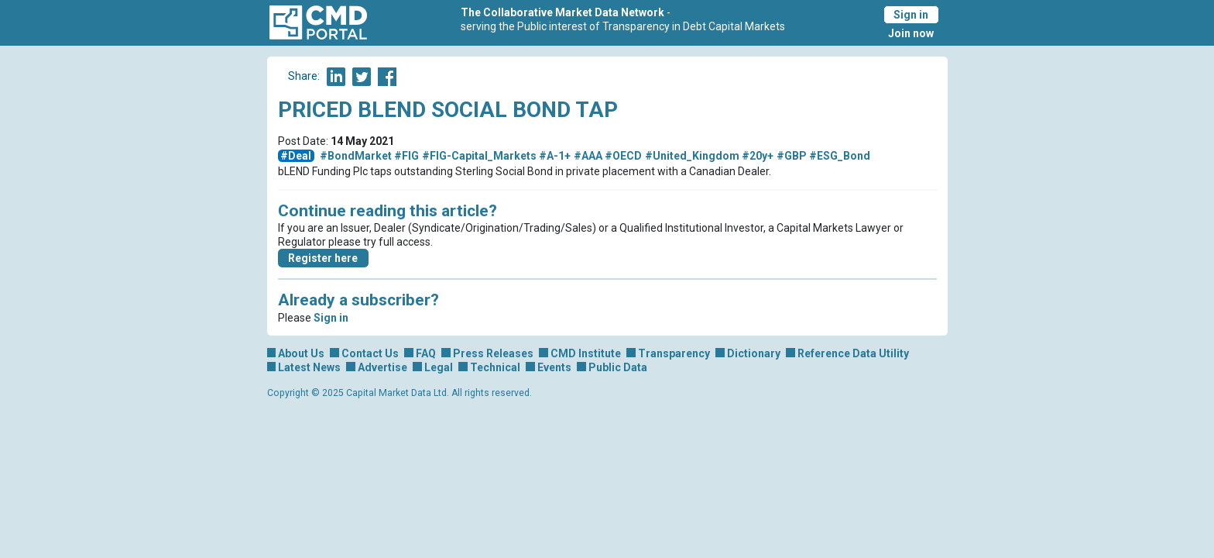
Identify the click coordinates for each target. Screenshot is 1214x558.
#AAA (588, 156)
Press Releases (493, 353)
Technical (495, 367)
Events (554, 367)
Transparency (674, 353)
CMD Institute (585, 353)
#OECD (623, 156)
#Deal (295, 156)
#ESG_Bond (839, 156)
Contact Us (370, 353)
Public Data (617, 367)
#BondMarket (356, 156)
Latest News (309, 367)
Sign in (910, 15)
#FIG (406, 156)
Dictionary (753, 353)
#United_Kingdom (692, 156)
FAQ (426, 353)
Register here (323, 258)
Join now (911, 33)
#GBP (792, 156)
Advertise (382, 367)
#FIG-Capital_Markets (479, 156)
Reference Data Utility (853, 353)
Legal (438, 367)
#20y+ (757, 156)
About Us (301, 353)
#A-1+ (555, 156)
